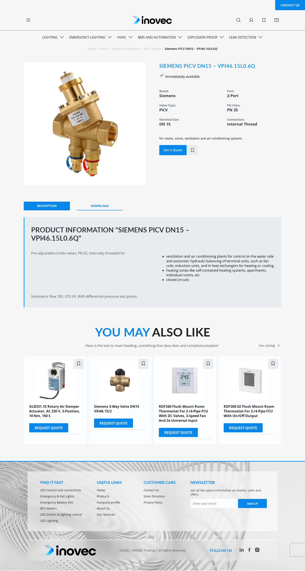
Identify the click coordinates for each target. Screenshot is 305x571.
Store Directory (154, 496)
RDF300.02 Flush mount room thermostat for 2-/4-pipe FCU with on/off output (249, 411)
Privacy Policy (153, 503)
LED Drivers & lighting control (61, 515)
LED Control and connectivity (60, 490)
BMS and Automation (157, 37)
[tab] (47, 206)
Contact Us (290, 5)
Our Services (106, 515)
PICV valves (152, 49)
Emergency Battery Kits (56, 503)
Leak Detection (242, 37)
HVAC (121, 37)
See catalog (270, 345)
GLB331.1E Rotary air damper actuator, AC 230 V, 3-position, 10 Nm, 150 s (54, 411)
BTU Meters (48, 509)
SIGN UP (252, 503)
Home (92, 49)
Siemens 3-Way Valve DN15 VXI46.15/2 (116, 408)
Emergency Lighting (87, 37)
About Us (103, 509)
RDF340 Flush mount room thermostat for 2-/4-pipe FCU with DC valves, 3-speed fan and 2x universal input (183, 413)
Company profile (108, 503)
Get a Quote (173, 150)
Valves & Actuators (126, 49)
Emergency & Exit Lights (57, 496)
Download (100, 206)
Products (103, 496)
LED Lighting (49, 521)
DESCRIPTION (47, 206)
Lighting (50, 37)
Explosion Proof (203, 37)
